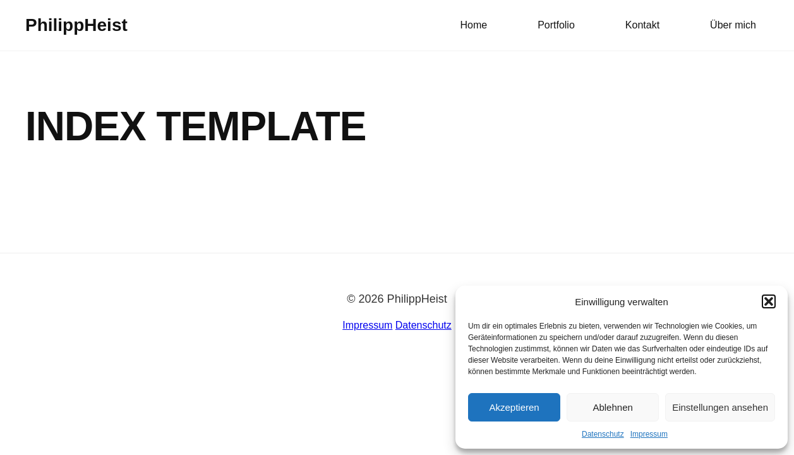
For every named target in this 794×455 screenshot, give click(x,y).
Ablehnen (612, 407)
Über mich (733, 25)
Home (473, 25)
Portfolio (556, 25)
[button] (768, 301)
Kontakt (642, 25)
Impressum (649, 434)
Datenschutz (603, 434)
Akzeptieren (514, 407)
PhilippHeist (76, 25)
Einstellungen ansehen (720, 407)
